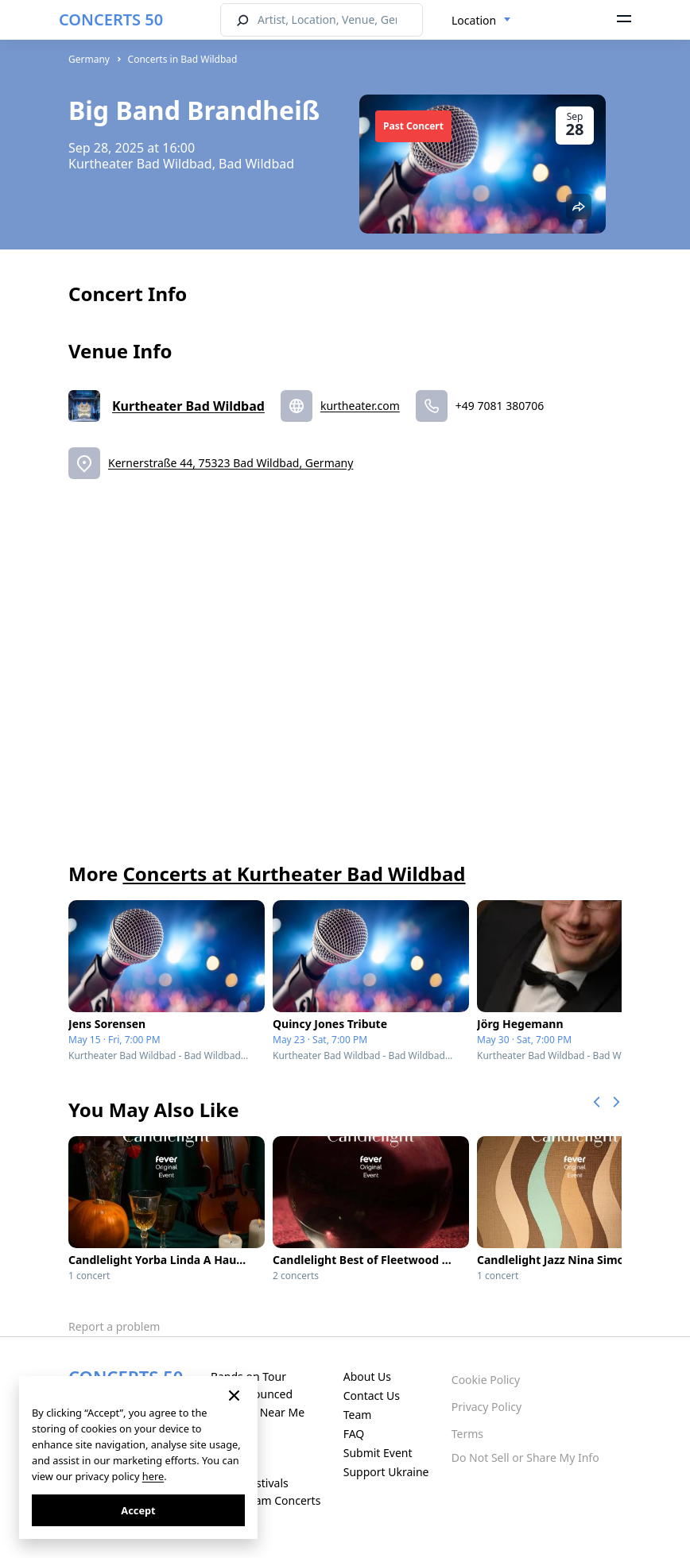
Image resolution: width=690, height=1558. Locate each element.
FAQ (354, 1433)
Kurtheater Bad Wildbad (188, 406)
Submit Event (378, 1452)
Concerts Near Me (257, 1412)
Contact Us (371, 1395)
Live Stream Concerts (265, 1500)
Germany (89, 59)
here (153, 1476)
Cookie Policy (486, 1379)
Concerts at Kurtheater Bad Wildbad (293, 873)
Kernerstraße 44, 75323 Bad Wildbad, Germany (230, 462)
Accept (138, 1510)
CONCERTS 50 (111, 19)
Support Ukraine (386, 1471)
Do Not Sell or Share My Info (525, 1457)
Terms (467, 1433)
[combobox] (481, 21)
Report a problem (114, 1326)
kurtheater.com (360, 405)
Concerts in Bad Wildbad (183, 59)
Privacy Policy (486, 1406)
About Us (367, 1376)
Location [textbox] (474, 20)
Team (357, 1414)
